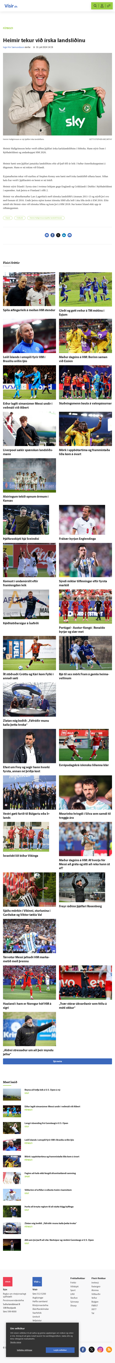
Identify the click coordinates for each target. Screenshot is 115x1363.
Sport (72, 1290)
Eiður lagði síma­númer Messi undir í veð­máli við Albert (52, 1107)
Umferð (36, 1317)
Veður (94, 1298)
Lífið (72, 1294)
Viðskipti (74, 1287)
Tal (92, 1313)
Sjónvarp (74, 1302)
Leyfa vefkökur (60, 1350)
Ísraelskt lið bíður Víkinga (20, 856)
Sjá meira (57, 1061)
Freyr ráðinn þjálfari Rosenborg (80, 906)
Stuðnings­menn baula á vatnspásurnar (85, 403)
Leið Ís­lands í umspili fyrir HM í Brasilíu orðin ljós (49, 1140)
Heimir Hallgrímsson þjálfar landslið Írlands (46, 218)
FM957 (94, 1306)
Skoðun (74, 1298)
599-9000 (11, 1312)
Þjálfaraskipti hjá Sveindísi (21, 539)
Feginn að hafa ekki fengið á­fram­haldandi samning (50, 1173)
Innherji (95, 1283)
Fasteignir (95, 1287)
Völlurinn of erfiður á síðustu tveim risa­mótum (48, 1190)
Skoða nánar (15, 1342)
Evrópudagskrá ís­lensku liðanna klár (84, 765)
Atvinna (95, 1290)
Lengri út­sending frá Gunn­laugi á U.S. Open (46, 1123)
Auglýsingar (37, 1298)
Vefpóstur (37, 1321)
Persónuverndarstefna (13, 1301)
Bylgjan (94, 1302)
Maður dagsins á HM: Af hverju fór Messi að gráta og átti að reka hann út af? (84, 864)
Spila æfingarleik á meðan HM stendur (29, 310)
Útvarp (73, 1306)
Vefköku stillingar (24, 1350)
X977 (93, 1309)
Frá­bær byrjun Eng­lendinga (77, 539)
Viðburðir (95, 1294)
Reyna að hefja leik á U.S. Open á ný (42, 1090)
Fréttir (73, 1283)
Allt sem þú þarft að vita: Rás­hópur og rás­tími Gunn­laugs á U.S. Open (59, 1240)
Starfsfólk (36, 1313)
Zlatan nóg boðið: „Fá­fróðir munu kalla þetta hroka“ (51, 1223)
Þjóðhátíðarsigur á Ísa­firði (21, 623)
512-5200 (41, 1294)
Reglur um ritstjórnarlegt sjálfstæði (14, 1295)
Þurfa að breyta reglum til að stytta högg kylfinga (49, 1207)
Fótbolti (20, 218)
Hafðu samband (39, 1302)
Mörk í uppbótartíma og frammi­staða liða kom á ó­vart (52, 1157)
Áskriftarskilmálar (40, 1309)
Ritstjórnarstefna (40, 1305)
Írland (8, 218)
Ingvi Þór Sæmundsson (13, 47)
